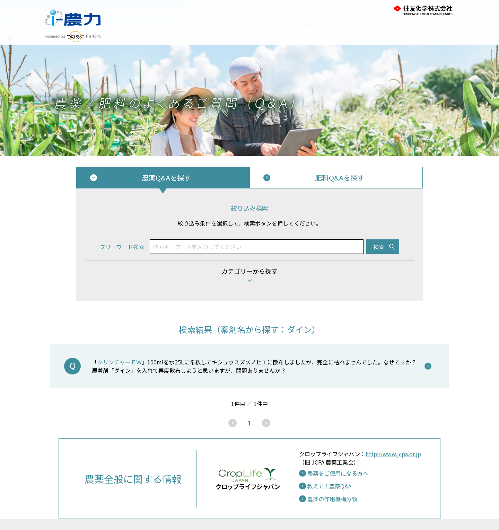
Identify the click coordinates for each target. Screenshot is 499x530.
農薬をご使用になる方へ (337, 473)
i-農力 (73, 14)
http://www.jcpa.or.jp (393, 454)
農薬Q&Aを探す (166, 178)
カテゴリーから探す (249, 270)
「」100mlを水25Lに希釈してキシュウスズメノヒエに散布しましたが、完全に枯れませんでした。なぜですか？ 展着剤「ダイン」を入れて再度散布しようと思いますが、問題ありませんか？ (254, 366)
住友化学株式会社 (423, 10)
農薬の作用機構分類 (332, 499)
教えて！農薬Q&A (329, 486)
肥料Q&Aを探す (339, 178)
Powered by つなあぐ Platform (73, 36)
